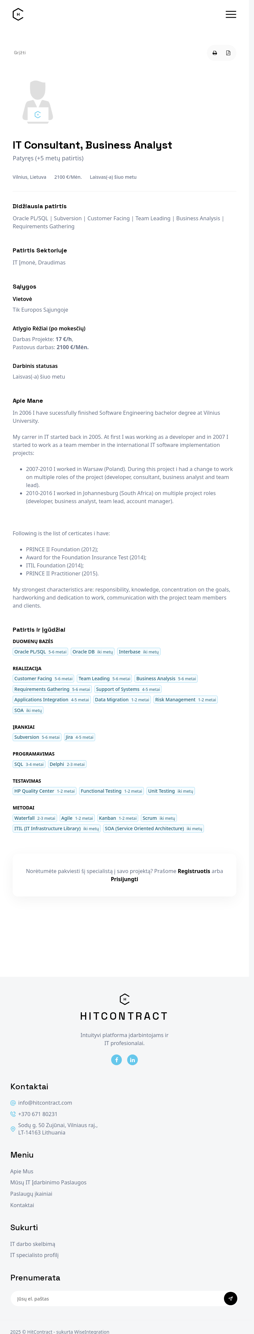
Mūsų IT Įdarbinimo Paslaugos (48, 1182)
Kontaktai (22, 1205)
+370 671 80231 (34, 1114)
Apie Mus (21, 1171)
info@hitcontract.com (41, 1102)
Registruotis (194, 871)
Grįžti (20, 53)
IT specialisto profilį (34, 1255)
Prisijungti (124, 879)
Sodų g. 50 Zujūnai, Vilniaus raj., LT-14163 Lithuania (54, 1129)
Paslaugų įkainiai (31, 1193)
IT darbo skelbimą (32, 1244)
